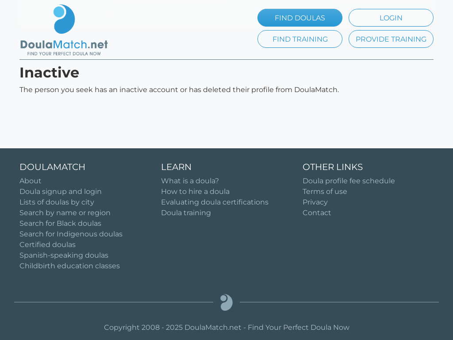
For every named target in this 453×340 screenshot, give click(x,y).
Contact (317, 213)
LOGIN (391, 18)
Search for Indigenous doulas (71, 234)
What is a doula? (190, 181)
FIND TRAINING (300, 39)
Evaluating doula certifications (215, 202)
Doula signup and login (60, 191)
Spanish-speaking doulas (63, 255)
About (30, 181)
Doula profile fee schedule (349, 181)
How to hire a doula (195, 191)
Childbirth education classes (69, 266)
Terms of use (325, 191)
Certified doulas (47, 244)
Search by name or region (65, 213)
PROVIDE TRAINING (391, 39)
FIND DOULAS (300, 18)
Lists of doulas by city (56, 202)
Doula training (186, 213)
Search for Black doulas (60, 223)
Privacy (315, 202)
